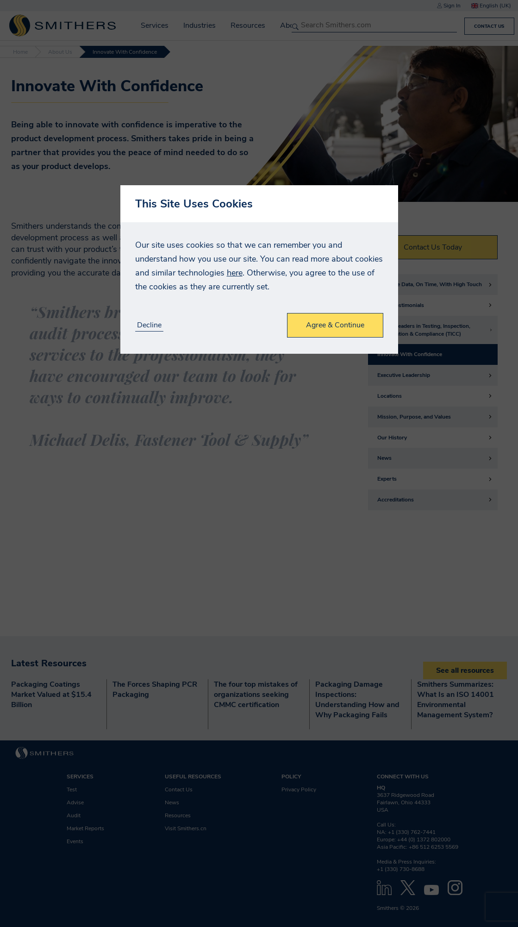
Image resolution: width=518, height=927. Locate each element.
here (235, 272)
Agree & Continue (335, 325)
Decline (149, 325)
